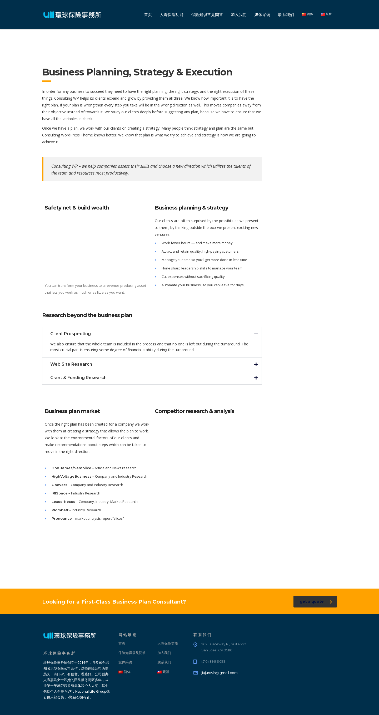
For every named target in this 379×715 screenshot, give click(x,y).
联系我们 (286, 14)
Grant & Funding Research (78, 377)
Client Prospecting (70, 333)
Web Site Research (71, 364)
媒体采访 (262, 14)
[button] (152, 333)
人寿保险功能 (171, 14)
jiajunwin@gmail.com (219, 673)
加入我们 (239, 14)
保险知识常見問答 (207, 14)
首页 (148, 14)
